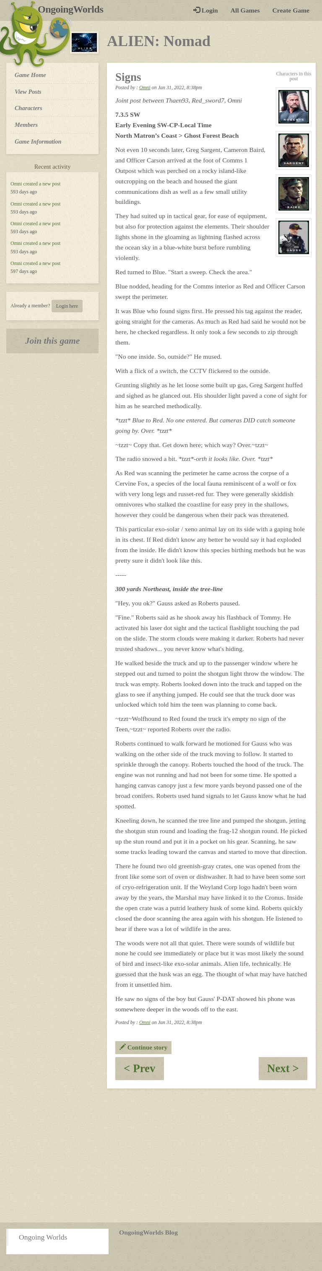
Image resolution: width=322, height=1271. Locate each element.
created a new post (41, 184)
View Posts (28, 91)
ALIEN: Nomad (158, 41)
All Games (245, 10)
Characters (28, 107)
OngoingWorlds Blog (148, 1232)
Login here (67, 306)
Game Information (38, 141)
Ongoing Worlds (43, 1237)
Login (205, 10)
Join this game (52, 341)
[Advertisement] (161, 1155)
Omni (16, 184)
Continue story (143, 1047)
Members (26, 124)
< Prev (144, 1071)
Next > (287, 1071)
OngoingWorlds (73, 9)
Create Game (291, 10)
